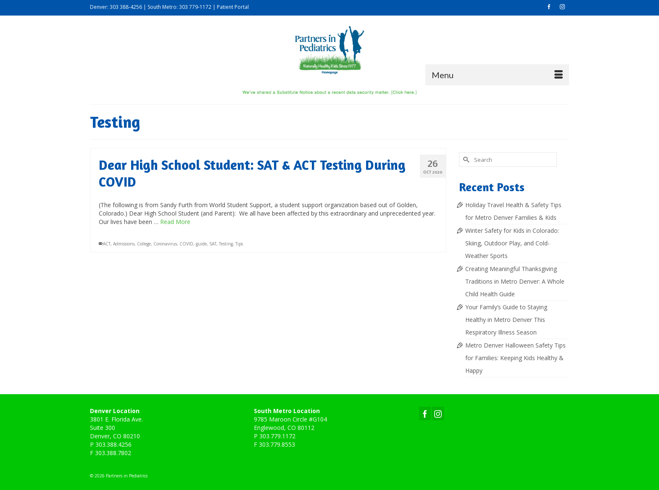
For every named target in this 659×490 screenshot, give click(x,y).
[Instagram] (438, 413)
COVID (186, 244)
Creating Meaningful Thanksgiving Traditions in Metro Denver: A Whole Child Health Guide (514, 281)
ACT (107, 244)
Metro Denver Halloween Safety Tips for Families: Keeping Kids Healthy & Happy (515, 357)
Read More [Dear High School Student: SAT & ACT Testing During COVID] (175, 222)
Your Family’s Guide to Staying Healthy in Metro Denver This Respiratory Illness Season (506, 319)
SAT (212, 244)
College (144, 244)
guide (201, 244)
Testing (226, 244)
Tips (239, 244)
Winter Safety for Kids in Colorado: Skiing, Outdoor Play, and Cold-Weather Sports (512, 243)
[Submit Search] (465, 159)
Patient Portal (233, 7)
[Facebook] (425, 413)
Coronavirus (165, 244)
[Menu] (497, 74)
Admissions (123, 244)
